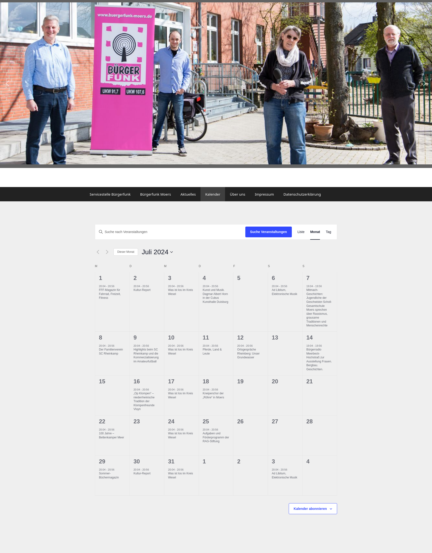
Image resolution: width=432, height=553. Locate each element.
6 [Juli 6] (273, 278)
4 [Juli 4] (204, 278)
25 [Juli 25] (206, 421)
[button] (7, 83)
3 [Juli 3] (169, 278)
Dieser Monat (125, 252)
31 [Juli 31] (171, 461)
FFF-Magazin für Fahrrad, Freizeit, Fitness (110, 293)
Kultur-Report (142, 290)
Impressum (264, 194)
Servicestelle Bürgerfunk (110, 194)
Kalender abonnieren (310, 509)
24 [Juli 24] (171, 421)
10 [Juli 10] (171, 337)
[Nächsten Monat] (107, 252)
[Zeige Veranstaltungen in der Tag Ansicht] (328, 231)
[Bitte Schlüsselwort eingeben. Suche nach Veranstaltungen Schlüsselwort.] (170, 231)
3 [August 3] (273, 461)
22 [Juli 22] (102, 421)
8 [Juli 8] (100, 337)
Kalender (212, 194)
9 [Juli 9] (135, 337)
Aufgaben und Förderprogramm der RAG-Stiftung (216, 437)
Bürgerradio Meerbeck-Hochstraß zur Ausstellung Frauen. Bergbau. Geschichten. (319, 359)
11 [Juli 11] (206, 337)
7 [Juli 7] (307, 278)
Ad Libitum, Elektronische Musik (284, 292)
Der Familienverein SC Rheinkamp (111, 351)
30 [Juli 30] (137, 461)
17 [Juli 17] (171, 381)
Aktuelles (188, 194)
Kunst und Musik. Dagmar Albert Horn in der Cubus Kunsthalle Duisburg (215, 296)
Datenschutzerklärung (302, 194)
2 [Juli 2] (135, 278)
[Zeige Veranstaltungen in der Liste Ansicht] (301, 231)
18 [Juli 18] (206, 381)
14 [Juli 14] (309, 337)
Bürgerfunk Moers (155, 194)
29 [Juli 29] (102, 461)
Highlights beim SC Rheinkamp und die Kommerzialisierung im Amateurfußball (146, 355)
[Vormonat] (98, 252)
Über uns (237, 194)
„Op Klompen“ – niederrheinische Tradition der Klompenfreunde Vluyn (144, 401)
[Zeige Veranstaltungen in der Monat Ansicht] (315, 231)
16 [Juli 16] (137, 381)
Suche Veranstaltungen (268, 232)
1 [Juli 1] (100, 278)
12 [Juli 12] (240, 337)
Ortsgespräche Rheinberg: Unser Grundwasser (248, 353)
